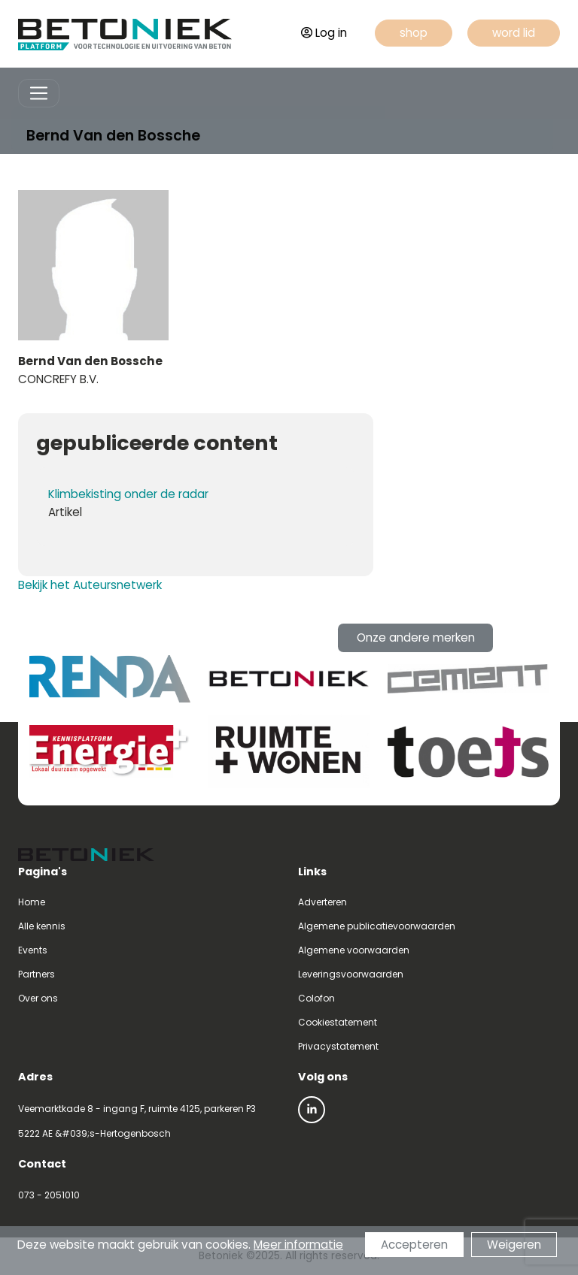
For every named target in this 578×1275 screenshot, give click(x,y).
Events (32, 950)
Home (31, 902)
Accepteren (414, 1245)
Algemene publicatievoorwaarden (376, 926)
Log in (324, 33)
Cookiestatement (337, 1022)
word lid (513, 33)
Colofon (316, 998)
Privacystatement (338, 1046)
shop (413, 33)
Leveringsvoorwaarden (350, 974)
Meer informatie (298, 1245)
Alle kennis (41, 926)
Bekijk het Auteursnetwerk (90, 585)
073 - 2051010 (49, 1195)
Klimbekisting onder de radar (128, 494)
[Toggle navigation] (38, 93)
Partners (36, 974)
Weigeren (514, 1245)
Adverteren (322, 902)
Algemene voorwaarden (353, 950)
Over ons (38, 998)
